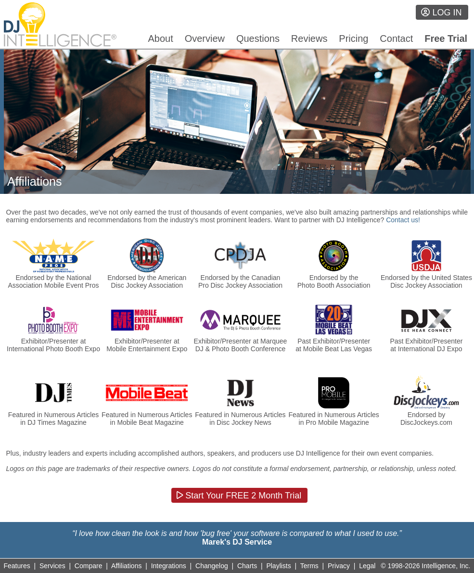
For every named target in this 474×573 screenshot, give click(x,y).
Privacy (339, 566)
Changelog (211, 566)
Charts (247, 566)
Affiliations (126, 566)
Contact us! (403, 220)
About (160, 38)
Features (17, 566)
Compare (88, 566)
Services (52, 566)
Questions (258, 38)
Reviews (309, 38)
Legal (367, 566)
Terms (309, 566)
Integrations (168, 566)
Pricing (353, 38)
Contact (396, 38)
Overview (205, 38)
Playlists (278, 566)
